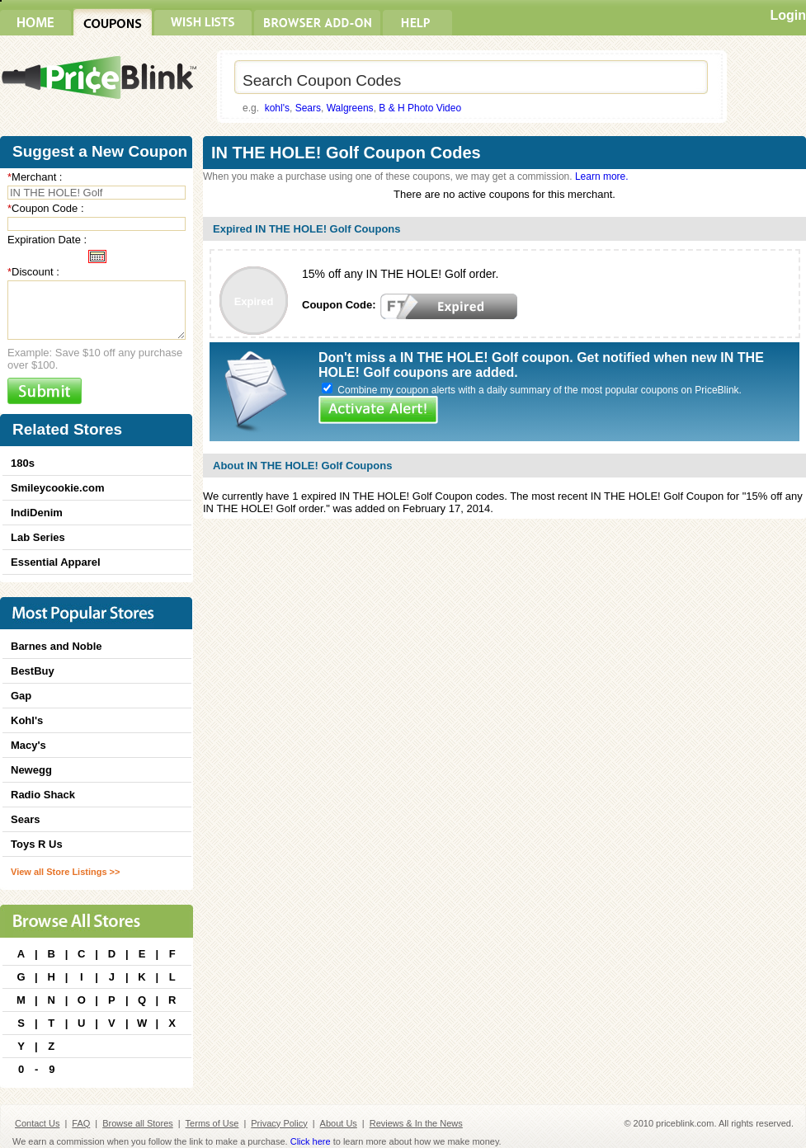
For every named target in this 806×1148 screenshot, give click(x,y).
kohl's (277, 108)
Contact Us (37, 1123)
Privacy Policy (279, 1123)
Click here (310, 1141)
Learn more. (602, 176)
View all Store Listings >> (65, 872)
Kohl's (27, 720)
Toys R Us (37, 844)
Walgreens (350, 108)
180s (23, 463)
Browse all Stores (137, 1123)
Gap (21, 695)
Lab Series (38, 537)
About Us (338, 1123)
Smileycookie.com (57, 488)
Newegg (31, 770)
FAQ (81, 1123)
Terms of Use (212, 1123)
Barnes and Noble (56, 646)
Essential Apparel (56, 562)
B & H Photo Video (420, 108)
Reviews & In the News (416, 1123)
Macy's (28, 745)
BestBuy (32, 671)
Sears (308, 108)
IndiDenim (37, 512)
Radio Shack (43, 794)
